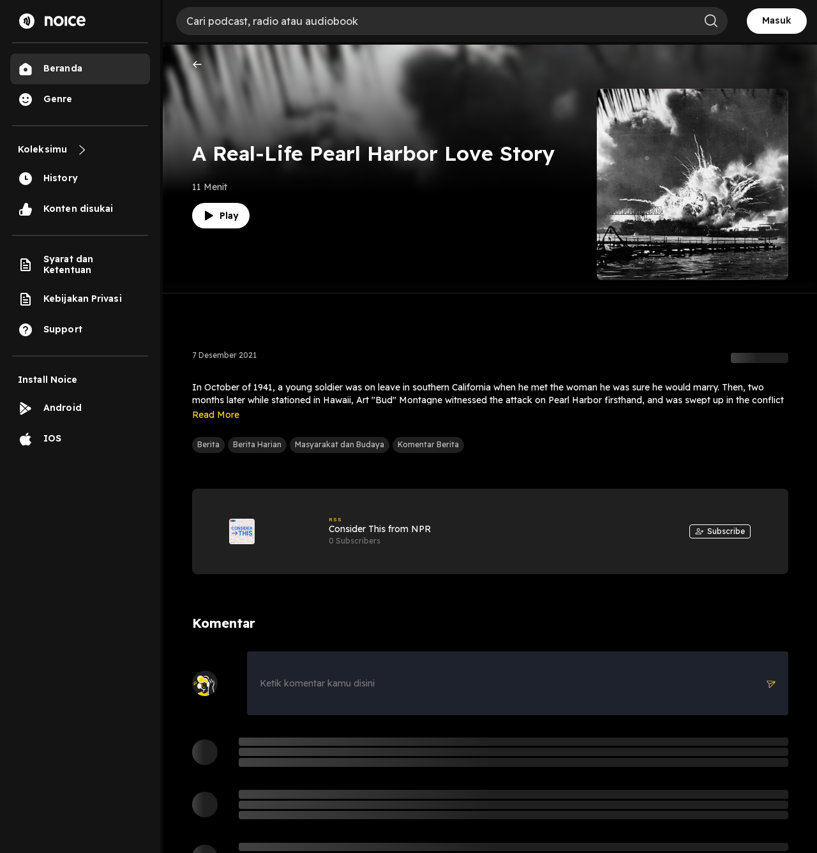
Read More (215, 414)
